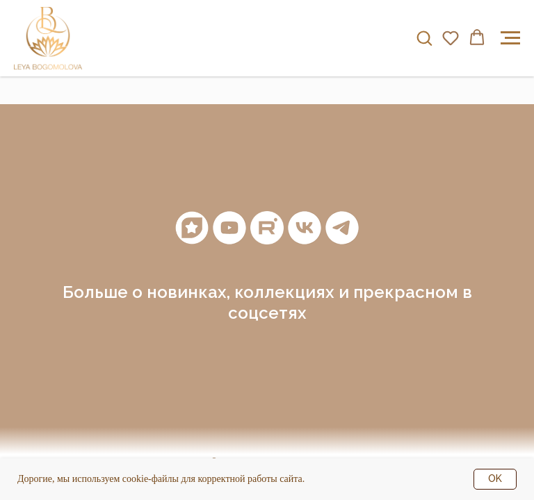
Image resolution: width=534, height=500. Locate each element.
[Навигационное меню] (510, 38)
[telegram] (342, 227)
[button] (424, 37)
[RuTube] (267, 227)
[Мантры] (192, 227)
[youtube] (229, 227)
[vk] (304, 227)
